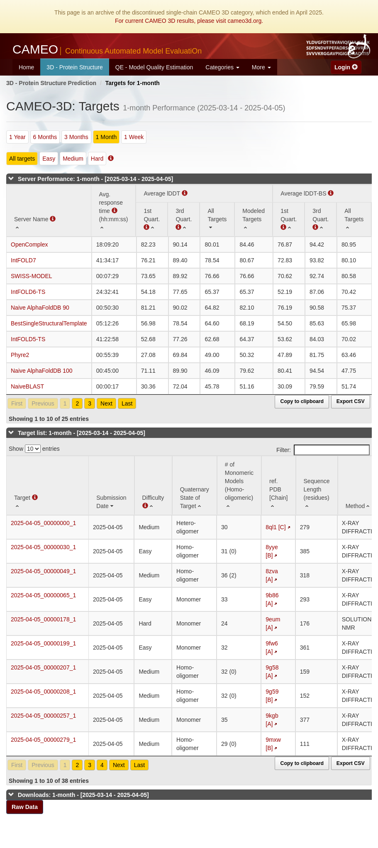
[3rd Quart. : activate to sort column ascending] (184, 219)
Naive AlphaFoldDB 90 (40, 307)
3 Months (76, 137)
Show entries (34, 449)
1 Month (106, 137)
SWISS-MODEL (31, 276)
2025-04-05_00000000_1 (43, 523)
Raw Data (25, 807)
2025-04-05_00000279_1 (43, 739)
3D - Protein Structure (74, 67)
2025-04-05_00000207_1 (43, 667)
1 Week (134, 137)
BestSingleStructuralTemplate (49, 323)
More (261, 67)
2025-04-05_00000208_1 (43, 691)
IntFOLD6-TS (28, 291)
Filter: (323, 450)
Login (346, 67)
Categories (222, 67)
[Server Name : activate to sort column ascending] (48, 210)
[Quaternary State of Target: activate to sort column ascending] (194, 485)
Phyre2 (20, 355)
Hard (97, 158)
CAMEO (107, 49)
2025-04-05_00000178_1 (43, 619)
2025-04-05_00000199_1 (43, 643)
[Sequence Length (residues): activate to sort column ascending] (317, 485)
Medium (73, 158)
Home (26, 67)
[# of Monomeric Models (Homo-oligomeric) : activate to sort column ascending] (239, 485)
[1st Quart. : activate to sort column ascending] (289, 219)
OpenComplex (29, 244)
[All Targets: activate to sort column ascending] (217, 219)
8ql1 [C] (275, 527)
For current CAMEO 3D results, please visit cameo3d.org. (189, 20)
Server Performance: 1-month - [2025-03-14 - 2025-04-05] (95, 179)
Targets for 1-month (132, 83)
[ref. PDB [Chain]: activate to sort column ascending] (278, 485)
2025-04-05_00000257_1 (43, 715)
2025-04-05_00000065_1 (43, 595)
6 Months (45, 137)
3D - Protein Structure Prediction (51, 83)
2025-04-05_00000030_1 (43, 547)
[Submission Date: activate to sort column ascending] (111, 485)
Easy (48, 158)
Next (106, 403)
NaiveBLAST (27, 386)
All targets (22, 158)
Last (127, 403)
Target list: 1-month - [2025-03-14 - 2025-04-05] (81, 433)
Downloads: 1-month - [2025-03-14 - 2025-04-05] (83, 795)
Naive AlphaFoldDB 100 (42, 370)
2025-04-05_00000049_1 (43, 571)
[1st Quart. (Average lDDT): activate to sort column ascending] (152, 219)
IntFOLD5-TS (28, 339)
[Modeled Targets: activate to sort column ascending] (253, 219)
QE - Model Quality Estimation (154, 67)
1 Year (17, 137)
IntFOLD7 (23, 260)
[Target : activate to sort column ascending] (47, 485)
